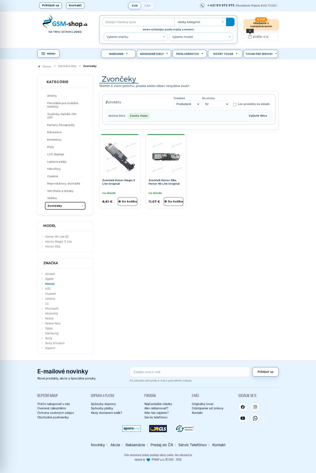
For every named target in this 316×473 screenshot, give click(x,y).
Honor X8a (52, 246)
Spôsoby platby (102, 408)
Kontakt (75, 5)
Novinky (98, 445)
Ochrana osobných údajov (55, 413)
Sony (48, 338)
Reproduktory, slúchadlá (63, 183)
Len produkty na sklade (251, 104)
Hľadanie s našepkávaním (261, 24)
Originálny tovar (202, 404)
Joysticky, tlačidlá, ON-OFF (62, 115)
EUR (135, 5)
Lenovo (50, 298)
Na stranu (208, 98)
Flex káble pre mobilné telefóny (62, 104)
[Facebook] (242, 407)
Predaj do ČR (161, 445)
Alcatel (50, 274)
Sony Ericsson (55, 343)
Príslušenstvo (187, 53)
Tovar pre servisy (259, 53)
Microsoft (51, 308)
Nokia (49, 318)
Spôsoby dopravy (103, 404)
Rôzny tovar (223, 53)
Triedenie (179, 98)
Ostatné (52, 176)
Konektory (54, 139)
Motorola (51, 313)
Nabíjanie (116, 53)
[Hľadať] (230, 22)
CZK (147, 5)
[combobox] (200, 22)
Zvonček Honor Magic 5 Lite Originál (118, 182)
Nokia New (53, 323)
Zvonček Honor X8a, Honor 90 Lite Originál (164, 182)
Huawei (50, 293)
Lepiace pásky (57, 161)
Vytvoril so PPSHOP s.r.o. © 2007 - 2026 (158, 459)
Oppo (49, 328)
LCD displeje (55, 154)
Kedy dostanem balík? (106, 413)
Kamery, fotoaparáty (61, 125)
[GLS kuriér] (158, 428)
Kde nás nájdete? (156, 413)
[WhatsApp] (255, 418)
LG (47, 303)
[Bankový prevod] (184, 428)
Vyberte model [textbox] (182, 37)
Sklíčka (52, 198)
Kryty (50, 146)
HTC (48, 288)
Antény (52, 95)
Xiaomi (50, 348)
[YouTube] (242, 418)
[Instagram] (255, 407)
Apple (49, 279)
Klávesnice (54, 132)
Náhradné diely (152, 53)
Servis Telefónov (192, 445)
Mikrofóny (54, 168)
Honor (50, 284)
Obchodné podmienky (53, 417)
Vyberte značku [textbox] (117, 37)
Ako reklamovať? (156, 408)
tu (191, 455)
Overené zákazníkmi (51, 408)
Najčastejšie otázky (158, 404)
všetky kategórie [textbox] (189, 22)
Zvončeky (54, 205)
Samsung (52, 333)
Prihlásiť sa (50, 5)
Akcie (115, 445)
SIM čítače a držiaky (60, 190)
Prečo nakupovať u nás (53, 404)
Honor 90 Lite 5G (57, 236)
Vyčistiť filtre (258, 115)
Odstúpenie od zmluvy (207, 408)
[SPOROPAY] (131, 428)
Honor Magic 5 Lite (58, 241)
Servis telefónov (155, 417)
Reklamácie (135, 445)
